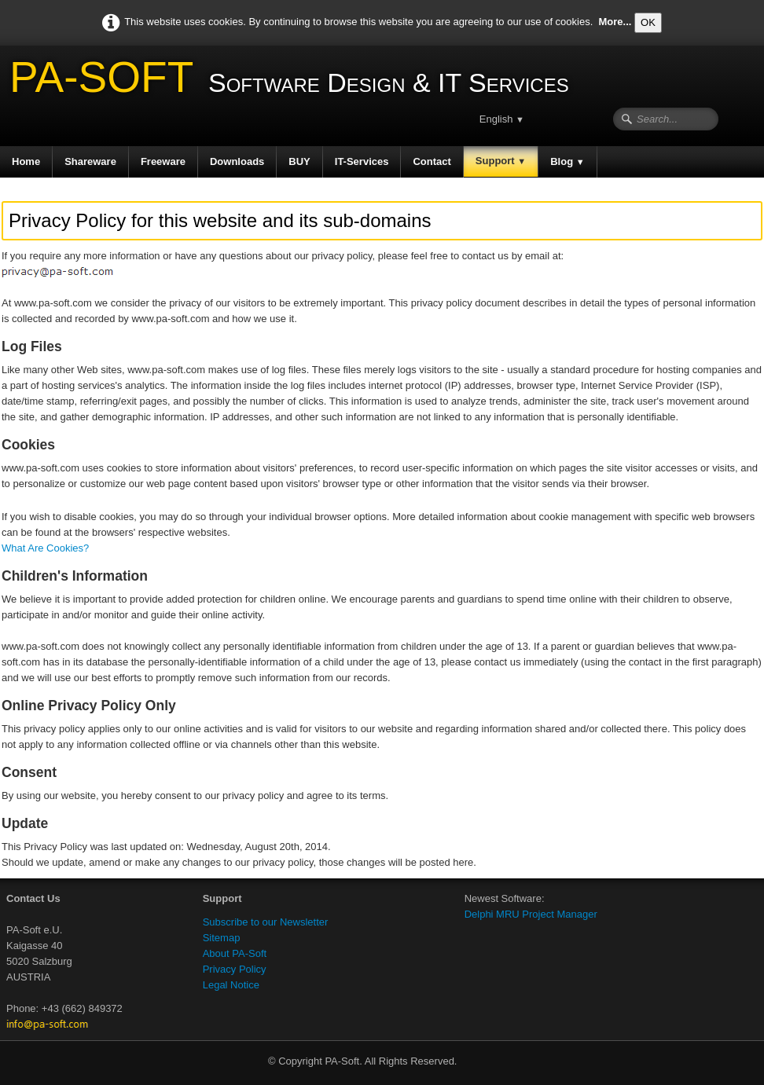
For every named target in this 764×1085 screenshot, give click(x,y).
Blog (567, 161)
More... (615, 21)
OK (648, 22)
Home (26, 161)
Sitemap (222, 938)
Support (501, 161)
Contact (431, 161)
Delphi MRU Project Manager (531, 914)
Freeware (163, 161)
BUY (299, 161)
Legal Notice (231, 985)
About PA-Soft (234, 953)
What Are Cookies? (45, 548)
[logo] (290, 82)
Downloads (237, 161)
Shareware (90, 161)
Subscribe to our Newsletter (266, 922)
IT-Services (362, 161)
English (501, 119)
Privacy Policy (234, 969)
